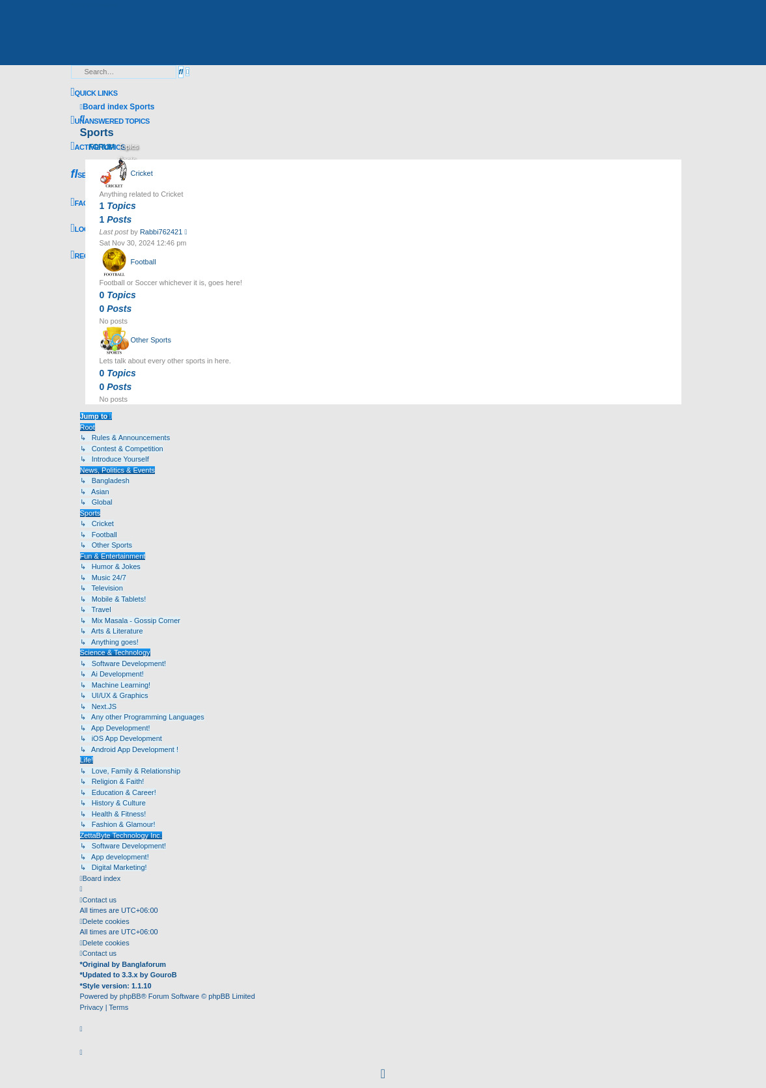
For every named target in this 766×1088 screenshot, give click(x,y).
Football (143, 262)
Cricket (142, 173)
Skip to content (94, 5)
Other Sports (151, 340)
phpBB (130, 996)
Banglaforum (144, 964)
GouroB (163, 975)
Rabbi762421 (161, 232)
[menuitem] (110, 121)
